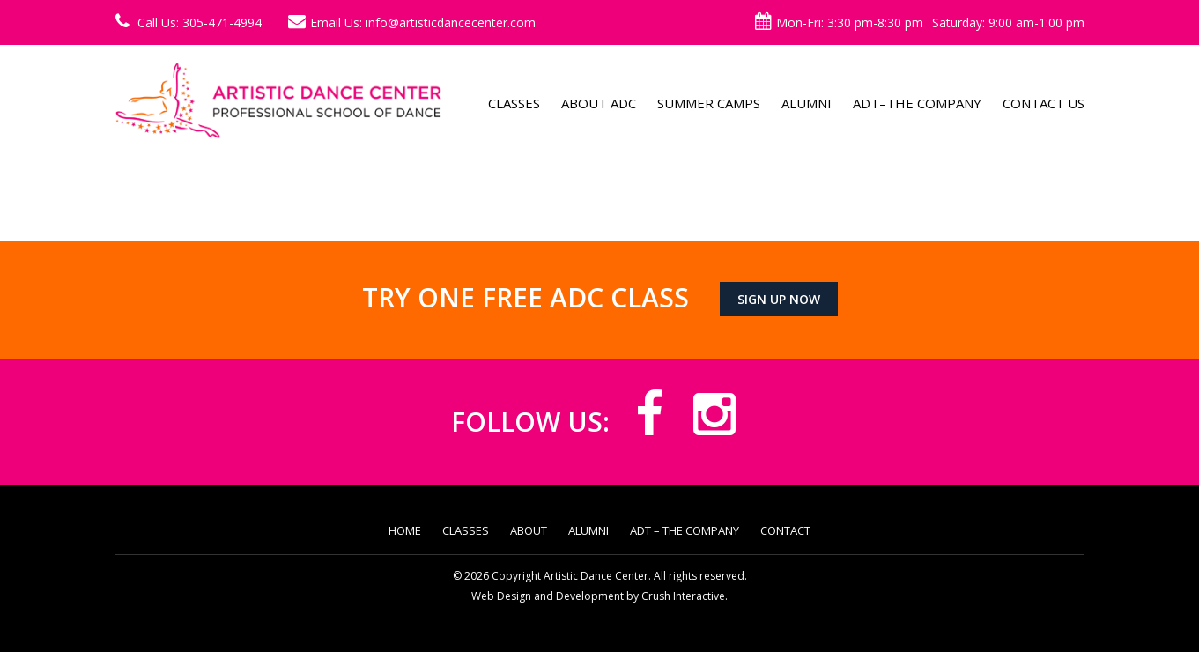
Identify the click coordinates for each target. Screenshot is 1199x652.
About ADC (598, 103)
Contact (785, 530)
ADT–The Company (917, 103)
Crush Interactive (683, 596)
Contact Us (1043, 103)
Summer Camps (708, 103)
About (528, 530)
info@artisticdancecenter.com (451, 22)
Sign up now (778, 299)
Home (405, 530)
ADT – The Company (684, 530)
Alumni (806, 103)
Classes (514, 103)
